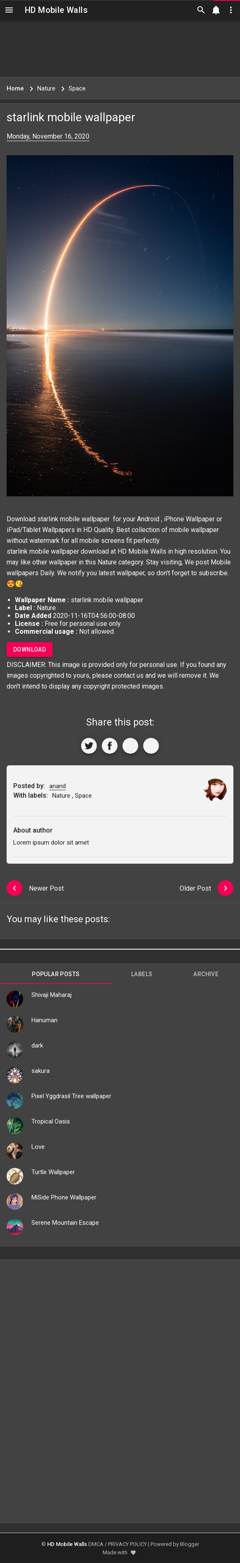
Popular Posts (55, 974)
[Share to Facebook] (110, 746)
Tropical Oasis (50, 1121)
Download (29, 649)
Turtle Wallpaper (53, 1172)
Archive (205, 974)
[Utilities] (230, 9)
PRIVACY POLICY (127, 1544)
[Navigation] (9, 9)
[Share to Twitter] (89, 746)
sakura (40, 1071)
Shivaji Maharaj (51, 995)
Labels (141, 974)
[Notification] (216, 9)
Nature (107, 562)
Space (83, 795)
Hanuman (44, 1020)
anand (57, 786)
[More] (151, 746)
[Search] (201, 9)
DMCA (95, 1544)
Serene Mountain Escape (65, 1222)
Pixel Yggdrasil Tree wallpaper (71, 1096)
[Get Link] (130, 746)
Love (38, 1146)
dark (37, 1045)
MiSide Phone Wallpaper (63, 1197)
